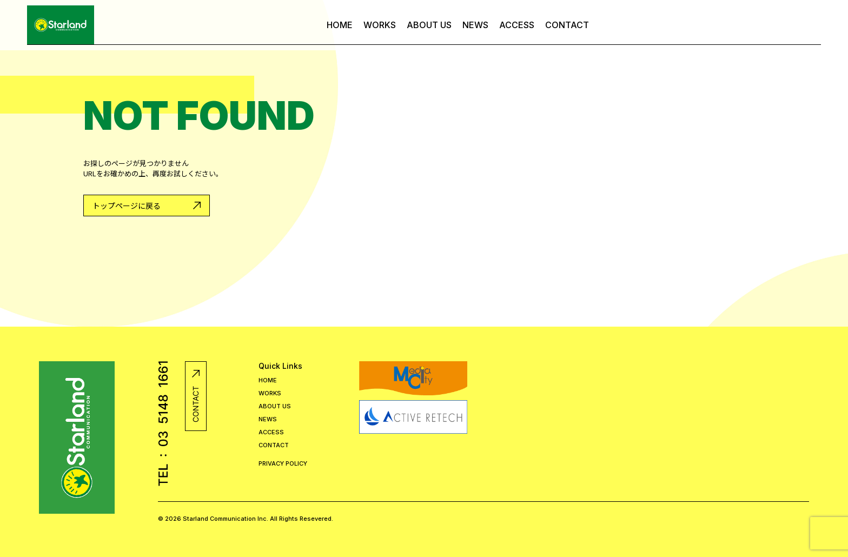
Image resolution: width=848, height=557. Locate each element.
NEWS (475, 24)
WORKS (379, 24)
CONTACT (567, 24)
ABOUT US (429, 24)
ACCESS (516, 24)
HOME (340, 24)
